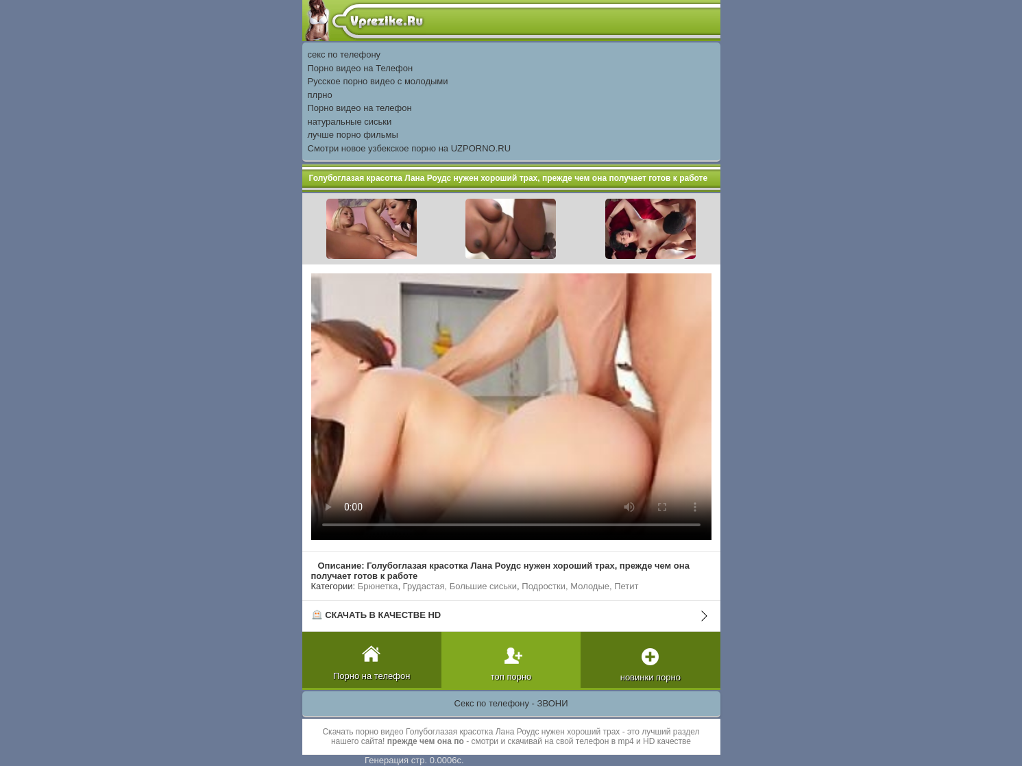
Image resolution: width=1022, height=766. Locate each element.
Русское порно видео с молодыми (378, 81)
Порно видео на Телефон (360, 68)
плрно (320, 95)
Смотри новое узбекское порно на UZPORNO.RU (409, 148)
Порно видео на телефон (360, 108)
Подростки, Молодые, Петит (580, 586)
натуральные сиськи (350, 121)
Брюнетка (378, 586)
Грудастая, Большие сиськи (460, 586)
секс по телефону (344, 54)
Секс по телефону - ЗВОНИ (511, 703)
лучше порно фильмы (353, 134)
